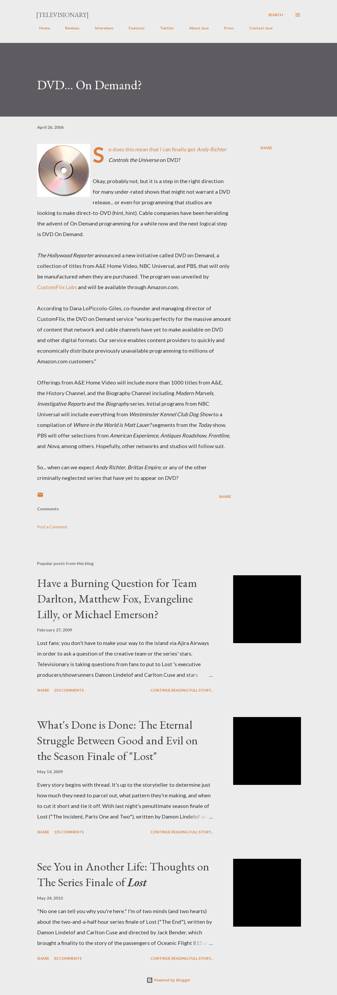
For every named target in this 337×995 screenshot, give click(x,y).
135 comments (69, 832)
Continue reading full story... (181, 690)
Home (41, 28)
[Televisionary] (62, 15)
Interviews (101, 28)
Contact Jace (257, 28)
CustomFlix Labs (57, 287)
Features (133, 28)
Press (226, 28)
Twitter (164, 28)
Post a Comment (52, 526)
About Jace (196, 28)
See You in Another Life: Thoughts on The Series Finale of (123, 874)
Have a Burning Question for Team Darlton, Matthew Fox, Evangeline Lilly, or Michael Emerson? (117, 598)
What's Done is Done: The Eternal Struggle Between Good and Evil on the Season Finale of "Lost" (117, 740)
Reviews (69, 28)
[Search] (275, 15)
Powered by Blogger (168, 980)
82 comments (68, 958)
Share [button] (266, 147)
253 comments (69, 690)
